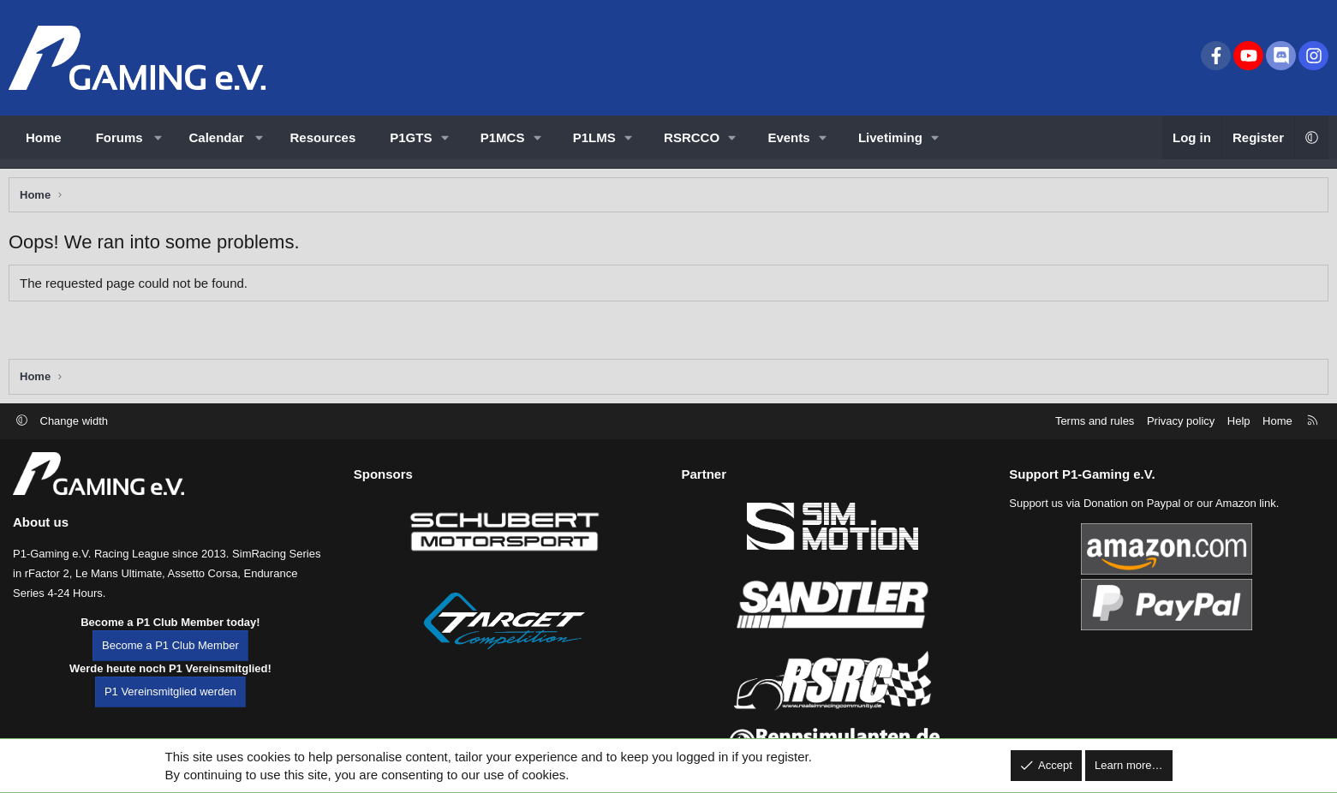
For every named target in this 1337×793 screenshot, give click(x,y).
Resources (323, 137)
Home (44, 137)
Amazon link (1245, 526)
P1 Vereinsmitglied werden (170, 714)
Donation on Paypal (1131, 526)
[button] (158, 137)
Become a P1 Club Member (170, 668)
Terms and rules (1094, 443)
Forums (119, 137)
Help (1238, 443)
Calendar (216, 137)
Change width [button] (74, 443)
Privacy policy (1181, 443)
